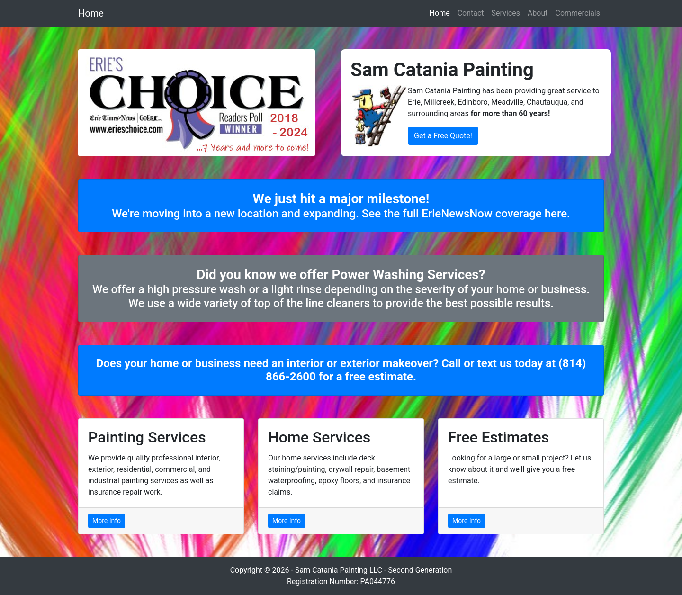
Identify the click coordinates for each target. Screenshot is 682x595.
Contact (471, 13)
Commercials (578, 13)
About (538, 13)
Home (91, 13)
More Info (106, 520)
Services (506, 13)
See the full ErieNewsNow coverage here (464, 213)
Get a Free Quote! (443, 135)
